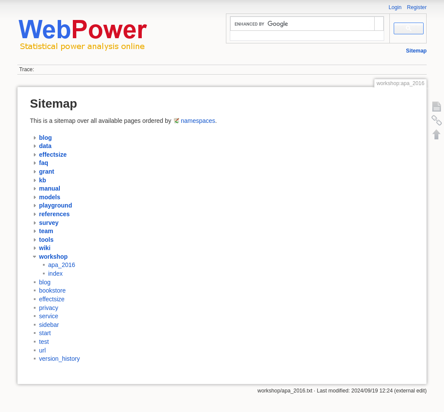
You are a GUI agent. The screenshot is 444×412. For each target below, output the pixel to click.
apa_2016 (61, 265)
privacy (48, 307)
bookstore (52, 290)
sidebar (49, 324)
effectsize (52, 299)
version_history (59, 358)
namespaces (198, 120)
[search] (302, 24)
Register (417, 7)
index (55, 273)
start (45, 333)
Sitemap (416, 51)
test (44, 341)
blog (44, 282)
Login (395, 7)
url (42, 350)
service (48, 316)
